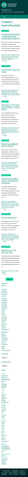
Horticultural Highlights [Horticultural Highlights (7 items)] (3, 416)
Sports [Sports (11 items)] (2, 437)
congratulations (5, 129)
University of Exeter (15, 94)
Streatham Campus (5, 94)
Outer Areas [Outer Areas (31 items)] (3, 424)
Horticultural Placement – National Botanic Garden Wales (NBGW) (10, 36)
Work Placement (9, 59)
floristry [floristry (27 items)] (3, 405)
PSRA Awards (8, 132)
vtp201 (5, 61)
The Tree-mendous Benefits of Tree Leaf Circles (4, 292)
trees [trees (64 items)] (3, 456)
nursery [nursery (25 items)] (3, 421)
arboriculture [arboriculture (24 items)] (5, 375)
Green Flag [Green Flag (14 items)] (3, 408)
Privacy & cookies (14, 474)
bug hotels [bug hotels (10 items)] (3, 382)
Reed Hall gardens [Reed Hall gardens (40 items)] (4, 433)
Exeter (17, 90)
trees (2, 207)
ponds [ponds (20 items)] (2, 428)
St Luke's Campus (8, 166)
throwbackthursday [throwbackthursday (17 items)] (6, 453)
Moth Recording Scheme (9, 92)
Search (9, 279)
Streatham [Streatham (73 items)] (5, 446)
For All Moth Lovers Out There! (10, 70)
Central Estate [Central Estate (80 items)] (4, 386)
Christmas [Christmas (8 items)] (3, 390)
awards (17, 127)
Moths (12, 93)
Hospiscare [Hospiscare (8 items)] (3, 418)
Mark (5, 170)
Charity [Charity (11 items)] (2, 388)
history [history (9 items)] (2, 413)
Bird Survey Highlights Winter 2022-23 (9, 145)
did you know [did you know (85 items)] (4, 399)
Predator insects (5, 205)
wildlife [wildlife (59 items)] (3, 464)
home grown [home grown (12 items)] (4, 414)
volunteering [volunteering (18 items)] (4, 457)
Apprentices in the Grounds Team (8, 251)
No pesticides (16, 204)
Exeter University (10, 56)
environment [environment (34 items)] (5, 402)
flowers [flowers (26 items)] (3, 407)
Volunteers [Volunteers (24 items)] (4, 459)
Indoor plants (9, 204)
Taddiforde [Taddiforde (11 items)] (3, 450)
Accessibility (14, 470)
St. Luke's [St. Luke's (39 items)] (4, 444)
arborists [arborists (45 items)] (4, 377)
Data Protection (13, 473)
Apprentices (4, 54)
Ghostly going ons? (9, 217)
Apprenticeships (11, 54)
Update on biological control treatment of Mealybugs (9, 180)
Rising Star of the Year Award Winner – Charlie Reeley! (10, 107)
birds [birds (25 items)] (2, 381)
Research (16, 93)
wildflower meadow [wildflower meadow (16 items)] (3, 461)
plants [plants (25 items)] (3, 426)
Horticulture (4, 57)
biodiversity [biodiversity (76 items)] (5, 379)
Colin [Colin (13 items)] (2, 392)
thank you (9, 57)
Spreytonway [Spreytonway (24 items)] (5, 441)
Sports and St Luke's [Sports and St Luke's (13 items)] (3, 439)
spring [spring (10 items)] (2, 442)
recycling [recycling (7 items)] (2, 430)
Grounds (16, 56)
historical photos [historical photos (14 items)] (3, 411)
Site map (22, 474)
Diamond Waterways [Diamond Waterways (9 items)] (3, 395)
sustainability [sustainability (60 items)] (6, 449)
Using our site (5, 470)
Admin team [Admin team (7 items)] (3, 373)
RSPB (2, 166)
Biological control (5, 202)
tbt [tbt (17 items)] (2, 452)
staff (13, 132)
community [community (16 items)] (4, 393)
